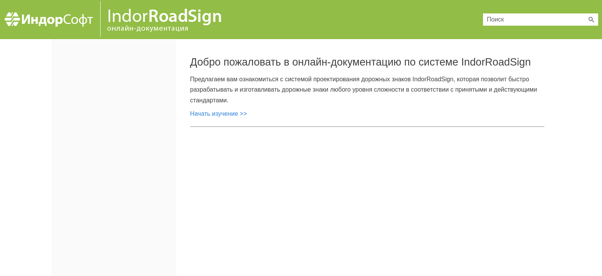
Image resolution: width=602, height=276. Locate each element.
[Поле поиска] (540, 19)
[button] (591, 19)
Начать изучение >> (218, 113)
